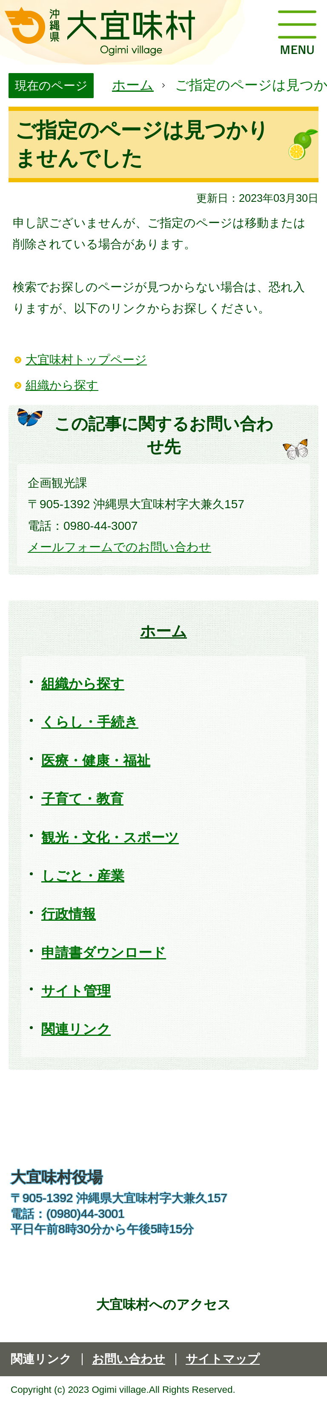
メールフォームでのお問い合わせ (119, 547)
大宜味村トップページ (86, 359)
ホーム (133, 85)
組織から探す (62, 385)
